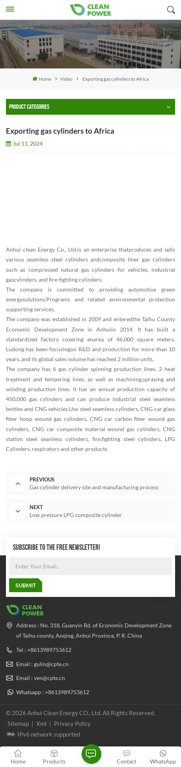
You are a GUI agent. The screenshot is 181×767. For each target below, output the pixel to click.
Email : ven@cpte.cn (40, 677)
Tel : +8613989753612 (43, 649)
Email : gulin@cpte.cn (42, 664)
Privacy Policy (72, 723)
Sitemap (18, 723)
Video (66, 79)
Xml (41, 723)
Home (41, 79)
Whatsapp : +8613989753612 (52, 692)
